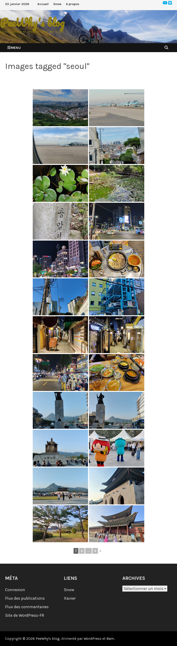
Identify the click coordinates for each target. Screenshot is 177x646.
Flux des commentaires (27, 606)
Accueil (43, 4)
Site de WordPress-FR (24, 615)
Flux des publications (25, 598)
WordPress (92, 638)
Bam (110, 638)
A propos (72, 4)
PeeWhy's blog (32, 22)
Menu (14, 47)
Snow (57, 4)
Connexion (15, 589)
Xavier (70, 598)
